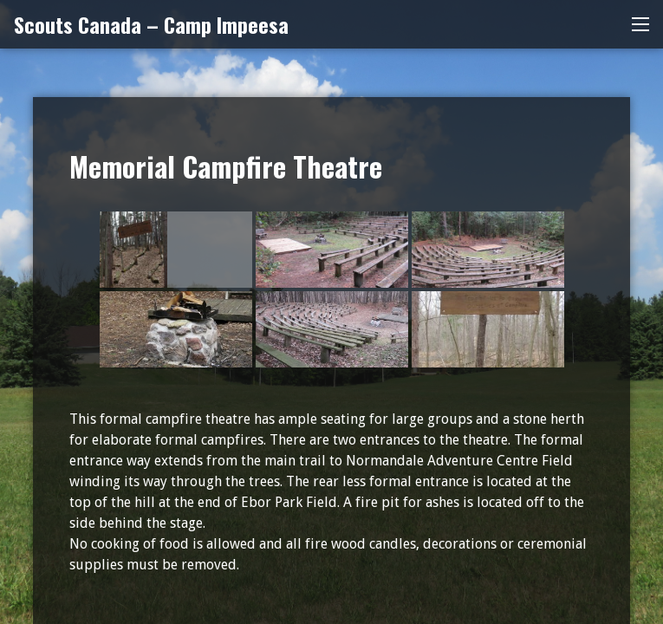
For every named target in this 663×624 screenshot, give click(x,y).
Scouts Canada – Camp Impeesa (151, 24)
